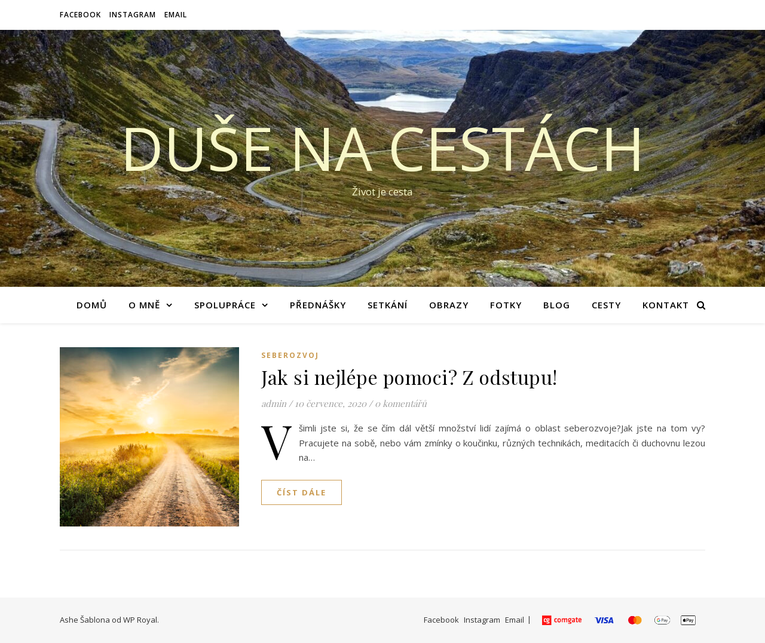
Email (175, 15)
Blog (556, 305)
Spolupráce (225, 305)
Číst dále (301, 492)
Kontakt (665, 305)
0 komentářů (401, 403)
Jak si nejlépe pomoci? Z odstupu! (409, 377)
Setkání (388, 305)
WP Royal (140, 619)
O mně (144, 305)
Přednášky (318, 305)
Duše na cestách (382, 147)
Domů (91, 305)
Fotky (506, 305)
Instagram (132, 15)
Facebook (80, 15)
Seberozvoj (290, 355)
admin (273, 403)
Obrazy (449, 305)
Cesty (606, 305)
